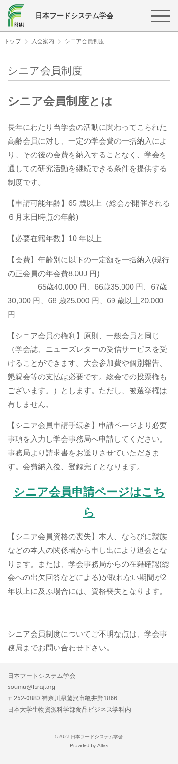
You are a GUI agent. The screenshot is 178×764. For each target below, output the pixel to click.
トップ (12, 41)
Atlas (102, 745)
